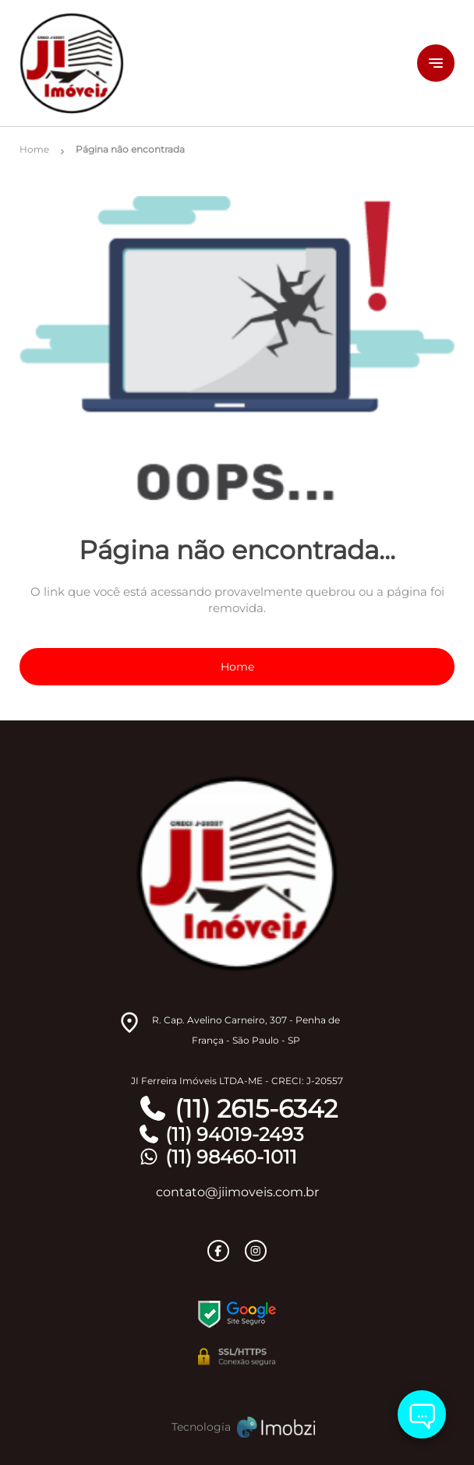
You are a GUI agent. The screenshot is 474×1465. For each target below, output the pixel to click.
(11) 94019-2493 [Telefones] (220, 1134)
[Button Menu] (436, 63)
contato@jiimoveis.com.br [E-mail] (237, 1192)
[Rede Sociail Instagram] (256, 1250)
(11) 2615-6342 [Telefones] (237, 1109)
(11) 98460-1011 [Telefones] (217, 1157)
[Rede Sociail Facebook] (218, 1250)
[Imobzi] (237, 1427)
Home (237, 667)
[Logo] (182, 63)
